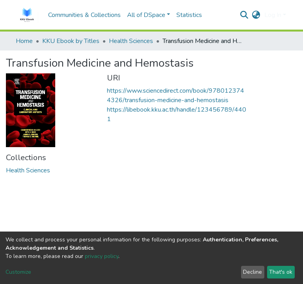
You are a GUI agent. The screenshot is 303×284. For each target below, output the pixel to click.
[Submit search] (244, 15)
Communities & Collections (84, 15)
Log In (272, 15)
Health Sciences (131, 41)
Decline (252, 272)
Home (24, 41)
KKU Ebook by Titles (70, 41)
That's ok (280, 272)
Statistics (189, 15)
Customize (18, 272)
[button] (256, 15)
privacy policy (101, 256)
